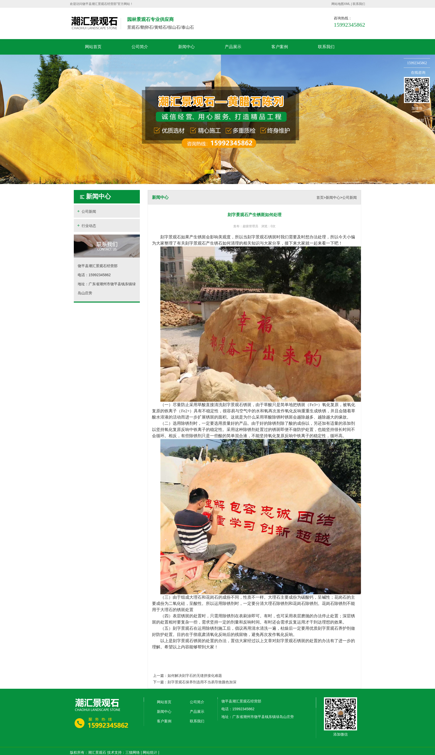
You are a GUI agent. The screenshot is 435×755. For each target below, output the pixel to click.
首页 (320, 197)
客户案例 (279, 47)
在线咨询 (418, 72)
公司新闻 (86, 211)
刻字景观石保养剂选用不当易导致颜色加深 (202, 682)
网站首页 (93, 47)
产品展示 (233, 47)
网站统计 (150, 752)
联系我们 (359, 4)
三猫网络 (132, 752)
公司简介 (140, 47)
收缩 (397, 82)
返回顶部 (417, 120)
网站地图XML (340, 4)
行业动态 (86, 225)
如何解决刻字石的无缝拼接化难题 (195, 675)
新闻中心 (186, 47)
